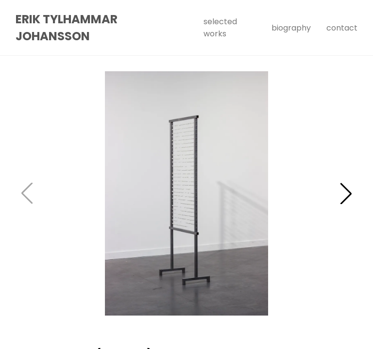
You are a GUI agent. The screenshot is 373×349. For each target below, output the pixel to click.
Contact (341, 27)
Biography (291, 27)
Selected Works (220, 27)
